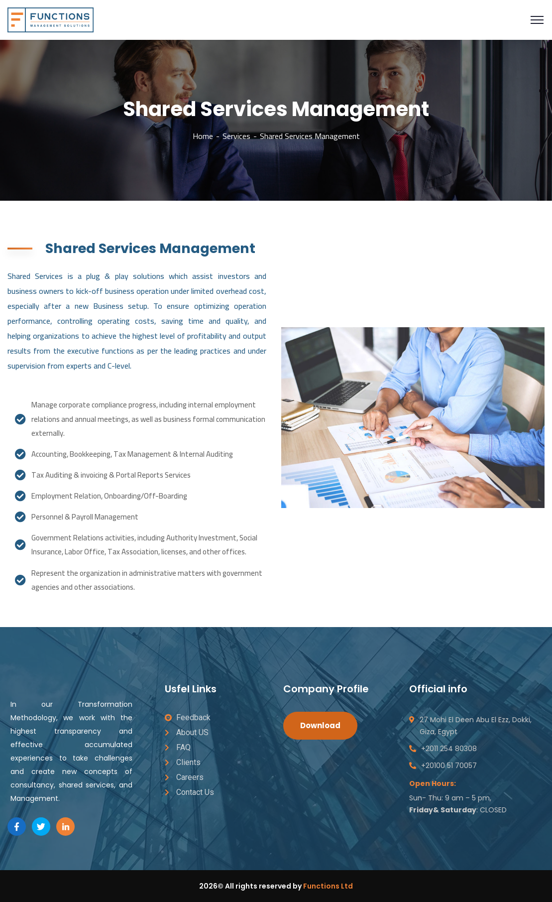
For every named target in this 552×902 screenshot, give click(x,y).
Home (203, 136)
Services (236, 136)
